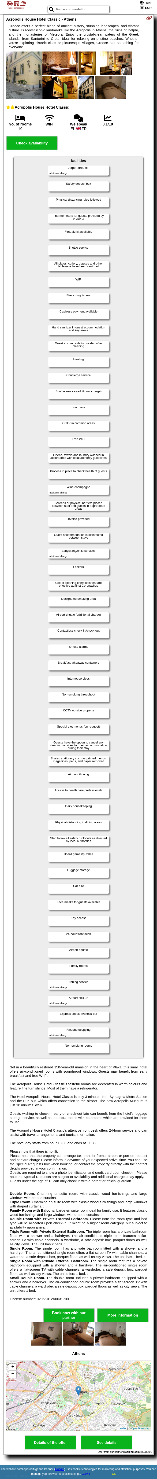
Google (59, 1469)
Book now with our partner (69, 1315)
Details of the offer (50, 1443)
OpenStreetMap (140, 1428)
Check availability (32, 143)
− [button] (12, 1374)
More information (122, 1315)
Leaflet (123, 1428)
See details (106, 1443)
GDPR (86, 1473)
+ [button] (12, 1367)
